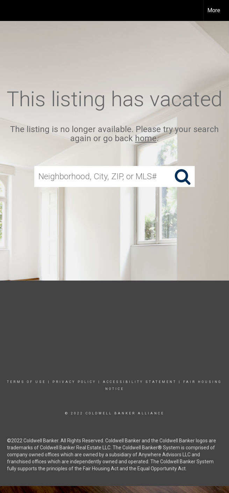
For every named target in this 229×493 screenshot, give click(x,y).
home (146, 139)
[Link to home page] (9, 10)
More (213, 10)
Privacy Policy (74, 382)
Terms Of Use (26, 382)
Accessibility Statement (140, 382)
